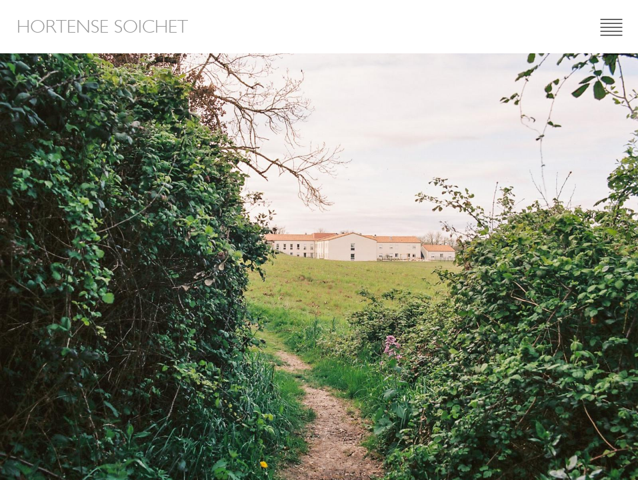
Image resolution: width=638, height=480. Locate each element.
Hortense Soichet (102, 26)
